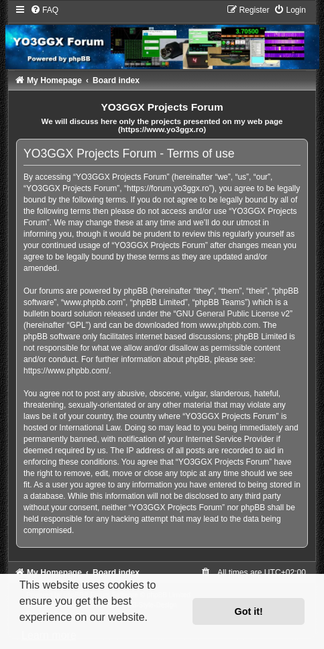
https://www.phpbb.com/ (66, 370)
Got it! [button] (249, 611)
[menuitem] (44, 10)
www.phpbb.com (228, 325)
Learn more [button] (48, 635)
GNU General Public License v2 (232, 313)
